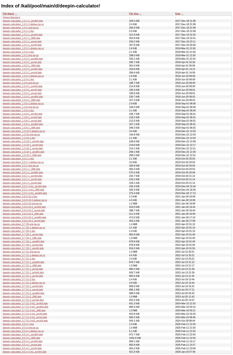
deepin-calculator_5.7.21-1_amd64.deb (23, 262)
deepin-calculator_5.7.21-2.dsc (19, 279)
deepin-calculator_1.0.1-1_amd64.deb (23, 21)
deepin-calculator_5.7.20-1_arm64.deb (23, 248)
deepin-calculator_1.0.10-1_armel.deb (23, 148)
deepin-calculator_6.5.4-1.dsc (18, 324)
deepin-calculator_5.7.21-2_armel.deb (23, 289)
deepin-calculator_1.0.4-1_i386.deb (21, 100)
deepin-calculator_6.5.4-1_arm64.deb (22, 341)
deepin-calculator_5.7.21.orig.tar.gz (21, 251)
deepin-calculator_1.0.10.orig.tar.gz (21, 134)
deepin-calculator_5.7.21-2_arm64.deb (23, 300)
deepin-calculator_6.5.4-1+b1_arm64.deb (24, 352)
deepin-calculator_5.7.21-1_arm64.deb (23, 272)
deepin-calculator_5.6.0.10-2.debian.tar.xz (25, 200)
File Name (8, 13)
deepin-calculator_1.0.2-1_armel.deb (22, 62)
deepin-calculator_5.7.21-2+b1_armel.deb (25, 317)
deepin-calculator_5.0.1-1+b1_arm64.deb (24, 186)
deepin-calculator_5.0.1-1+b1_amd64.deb (25, 193)
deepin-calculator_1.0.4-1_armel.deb (22, 93)
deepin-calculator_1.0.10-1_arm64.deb (23, 141)
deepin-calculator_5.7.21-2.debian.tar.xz (24, 283)
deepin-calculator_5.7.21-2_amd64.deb (23, 293)
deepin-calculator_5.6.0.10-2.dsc (20, 196)
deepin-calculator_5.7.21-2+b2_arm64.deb (25, 320)
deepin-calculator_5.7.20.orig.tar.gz (21, 224)
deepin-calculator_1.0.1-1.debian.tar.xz (23, 24)
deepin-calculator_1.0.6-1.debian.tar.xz (23, 103)
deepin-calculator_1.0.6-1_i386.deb (21, 128)
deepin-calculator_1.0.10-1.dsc (19, 138)
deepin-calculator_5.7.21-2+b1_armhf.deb (25, 314)
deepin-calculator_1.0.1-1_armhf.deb (22, 45)
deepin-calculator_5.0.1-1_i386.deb (21, 169)
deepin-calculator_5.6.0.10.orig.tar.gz (22, 203)
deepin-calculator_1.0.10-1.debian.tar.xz (24, 131)
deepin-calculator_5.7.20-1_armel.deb (23, 245)
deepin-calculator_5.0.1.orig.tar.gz (21, 165)
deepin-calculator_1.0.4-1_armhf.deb (22, 90)
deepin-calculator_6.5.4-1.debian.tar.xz (23, 331)
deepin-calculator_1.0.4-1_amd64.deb (23, 96)
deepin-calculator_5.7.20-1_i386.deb (22, 238)
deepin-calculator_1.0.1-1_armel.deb (22, 41)
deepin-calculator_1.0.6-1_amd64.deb (23, 124)
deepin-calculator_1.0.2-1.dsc (18, 52)
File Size (134, 13)
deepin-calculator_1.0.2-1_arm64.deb (22, 69)
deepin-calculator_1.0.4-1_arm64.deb (22, 86)
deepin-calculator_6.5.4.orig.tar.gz (21, 327)
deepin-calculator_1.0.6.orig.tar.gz (21, 107)
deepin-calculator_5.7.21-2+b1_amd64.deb (25, 307)
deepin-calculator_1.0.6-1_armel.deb (22, 121)
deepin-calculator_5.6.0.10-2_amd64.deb (24, 217)
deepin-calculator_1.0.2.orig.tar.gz (21, 55)
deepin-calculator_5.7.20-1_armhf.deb (23, 234)
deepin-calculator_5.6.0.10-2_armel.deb (24, 210)
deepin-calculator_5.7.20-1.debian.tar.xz (24, 227)
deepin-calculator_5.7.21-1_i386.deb (22, 265)
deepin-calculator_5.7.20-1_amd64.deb (23, 241)
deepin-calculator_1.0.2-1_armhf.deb (22, 72)
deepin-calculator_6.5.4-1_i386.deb (21, 338)
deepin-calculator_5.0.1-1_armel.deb (22, 183)
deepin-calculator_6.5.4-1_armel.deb (22, 345)
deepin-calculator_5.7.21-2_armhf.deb (23, 286)
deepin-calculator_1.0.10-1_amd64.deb (23, 152)
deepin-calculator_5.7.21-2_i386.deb (22, 296)
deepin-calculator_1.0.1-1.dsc (18, 31)
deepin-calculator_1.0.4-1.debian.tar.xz (23, 76)
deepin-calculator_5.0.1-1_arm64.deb (22, 176)
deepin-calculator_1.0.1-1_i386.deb (21, 38)
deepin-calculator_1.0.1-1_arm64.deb (22, 34)
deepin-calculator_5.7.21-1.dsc (19, 258)
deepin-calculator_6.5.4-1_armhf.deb (22, 348)
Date (177, 13)
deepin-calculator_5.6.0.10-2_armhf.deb (24, 221)
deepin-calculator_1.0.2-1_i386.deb (21, 65)
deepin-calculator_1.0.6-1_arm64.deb (22, 114)
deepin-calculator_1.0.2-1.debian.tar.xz (23, 48)
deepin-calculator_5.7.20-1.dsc (19, 231)
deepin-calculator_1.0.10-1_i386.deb (22, 155)
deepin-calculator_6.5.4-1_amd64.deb (23, 334)
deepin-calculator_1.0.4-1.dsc (18, 79)
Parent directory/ (11, 17)
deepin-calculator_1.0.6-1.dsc (18, 110)
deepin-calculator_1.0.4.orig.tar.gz (21, 83)
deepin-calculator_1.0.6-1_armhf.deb (22, 117)
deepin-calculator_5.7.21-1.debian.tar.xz (24, 255)
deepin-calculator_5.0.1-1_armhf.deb (22, 179)
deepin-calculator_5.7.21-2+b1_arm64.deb (25, 303)
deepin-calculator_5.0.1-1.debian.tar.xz (23, 162)
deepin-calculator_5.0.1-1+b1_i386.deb (23, 190)
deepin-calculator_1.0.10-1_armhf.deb (23, 145)
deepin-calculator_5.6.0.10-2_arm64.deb (24, 207)
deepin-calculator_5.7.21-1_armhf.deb (23, 276)
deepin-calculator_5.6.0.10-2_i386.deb (23, 214)
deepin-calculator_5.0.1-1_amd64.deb (23, 172)
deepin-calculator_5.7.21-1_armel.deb (23, 269)
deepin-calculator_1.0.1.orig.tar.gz (21, 27)
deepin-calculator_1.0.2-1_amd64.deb (23, 59)
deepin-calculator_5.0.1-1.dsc (18, 158)
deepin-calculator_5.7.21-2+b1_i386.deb (24, 310)
